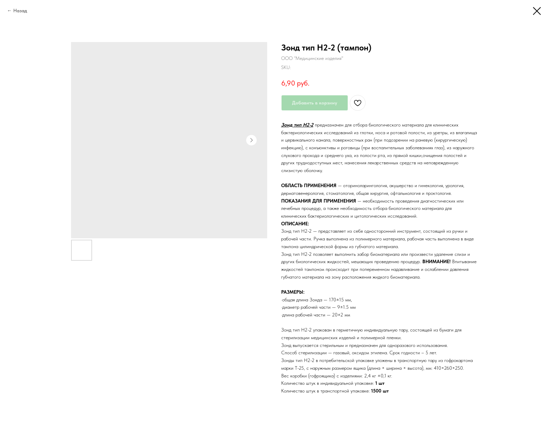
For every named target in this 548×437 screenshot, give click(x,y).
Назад (20, 10)
